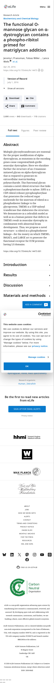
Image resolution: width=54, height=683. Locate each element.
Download (14, 98)
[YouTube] (42, 556)
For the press (27, 537)
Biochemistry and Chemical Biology (21, 18)
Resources (27, 540)
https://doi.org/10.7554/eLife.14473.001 (22, 251)
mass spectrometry (37, 373)
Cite (32, 98)
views (9, 116)
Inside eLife (27, 530)
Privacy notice (27, 415)
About (27, 506)
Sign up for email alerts (27, 409)
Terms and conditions (27, 523)
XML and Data (27, 544)
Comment (31, 106)
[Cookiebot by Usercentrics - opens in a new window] (38, 314)
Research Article (11, 15)
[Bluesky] (4, 556)
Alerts (27, 516)
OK (27, 366)
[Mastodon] (27, 556)
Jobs (27, 509)
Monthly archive (27, 534)
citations (40, 116)
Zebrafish (31, 383)
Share (12, 106)
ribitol (24, 373)
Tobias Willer (33, 58)
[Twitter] (19, 556)
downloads (24, 116)
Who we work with (27, 513)
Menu (43, 7)
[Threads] (50, 556)
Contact (27, 520)
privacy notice (40, 346)
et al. (16, 61)
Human (21, 383)
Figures (25, 130)
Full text (12, 130)
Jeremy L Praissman (14, 58)
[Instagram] (35, 556)
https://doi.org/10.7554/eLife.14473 (20, 70)
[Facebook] (27, 561)
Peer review (39, 130)
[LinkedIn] (12, 556)
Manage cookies (36, 357)
